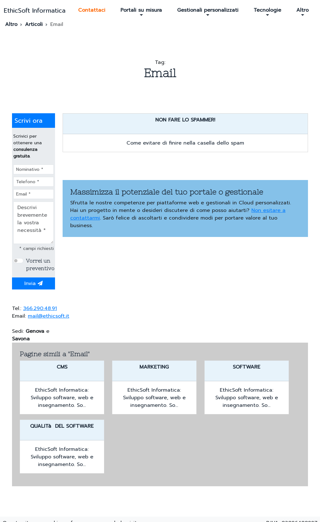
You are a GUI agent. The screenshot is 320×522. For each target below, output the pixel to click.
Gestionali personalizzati (207, 11)
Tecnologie (267, 11)
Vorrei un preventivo (40, 264)
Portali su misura (141, 11)
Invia (33, 283)
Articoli (34, 24)
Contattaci (91, 10)
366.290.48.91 (40, 308)
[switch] (18, 260)
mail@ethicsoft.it (48, 316)
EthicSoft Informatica (34, 10)
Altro (302, 11)
